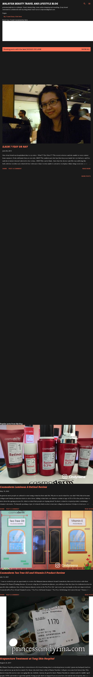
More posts (86, 176)
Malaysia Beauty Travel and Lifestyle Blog (30, 3)
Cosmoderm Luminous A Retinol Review (23, 487)
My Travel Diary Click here (13, 16)
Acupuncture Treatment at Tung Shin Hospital (27, 658)
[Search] (84, 3)
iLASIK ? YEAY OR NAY (15, 146)
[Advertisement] (42, 70)
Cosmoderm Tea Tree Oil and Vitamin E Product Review (32, 572)
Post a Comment (15, 169)
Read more (86, 169)
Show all (86, 49)
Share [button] (4, 169)
